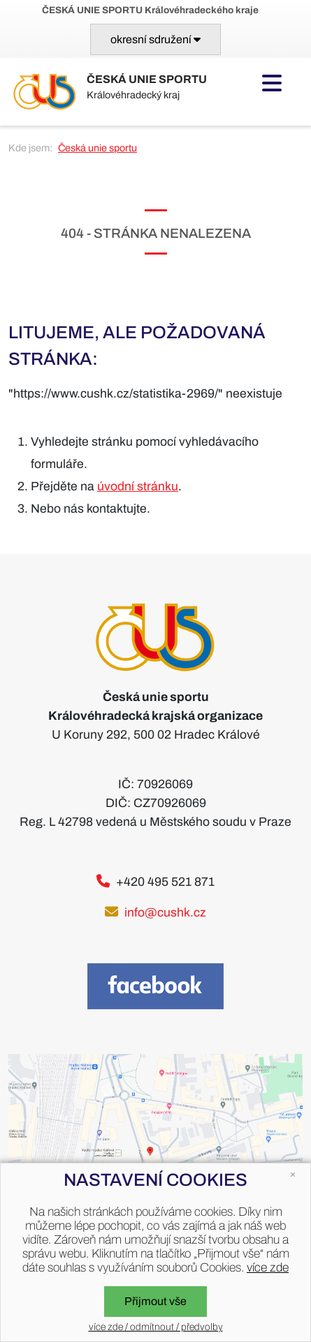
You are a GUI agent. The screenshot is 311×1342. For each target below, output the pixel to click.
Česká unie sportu (97, 147)
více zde (268, 1267)
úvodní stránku (137, 486)
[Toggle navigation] (155, 39)
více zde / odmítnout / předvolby (156, 1327)
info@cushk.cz (165, 912)
